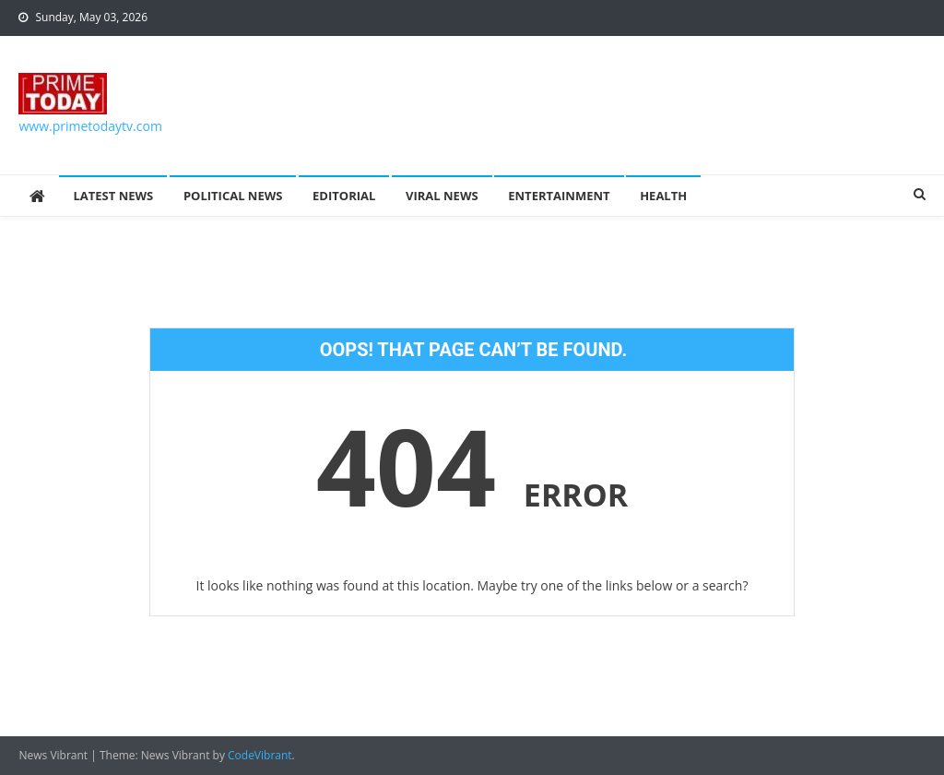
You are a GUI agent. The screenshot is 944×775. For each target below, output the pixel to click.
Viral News (442, 195)
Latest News (113, 195)
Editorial (344, 195)
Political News (233, 195)
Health (663, 195)
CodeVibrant (260, 755)
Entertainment (558, 195)
